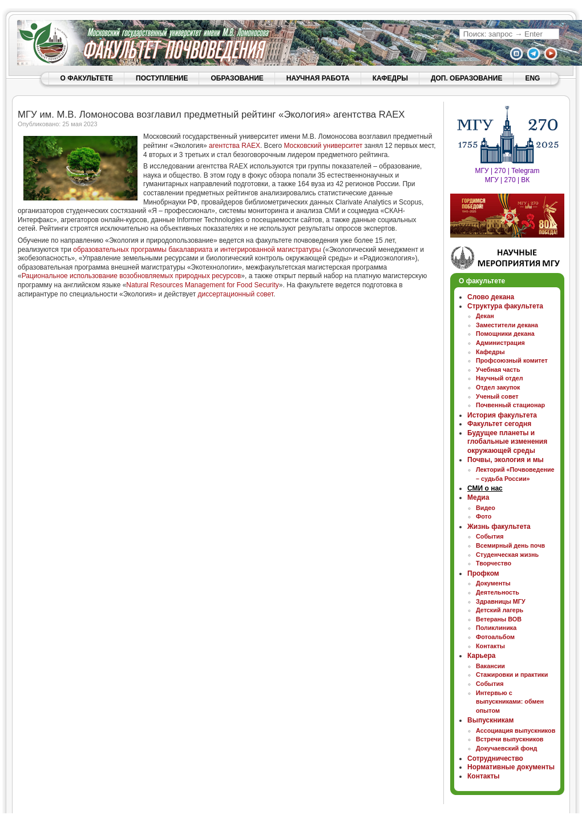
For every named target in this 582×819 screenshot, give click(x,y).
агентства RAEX (234, 146)
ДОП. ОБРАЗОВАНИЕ (466, 78)
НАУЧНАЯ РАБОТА (318, 78)
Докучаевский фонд (506, 748)
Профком (483, 573)
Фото (483, 516)
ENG (532, 78)
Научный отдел (499, 378)
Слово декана (490, 297)
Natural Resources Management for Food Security (202, 285)
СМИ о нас (485, 488)
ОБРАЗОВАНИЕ (237, 78)
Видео (485, 507)
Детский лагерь (499, 610)
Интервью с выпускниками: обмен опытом (510, 701)
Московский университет (323, 146)
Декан (485, 315)
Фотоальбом (495, 636)
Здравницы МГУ (501, 601)
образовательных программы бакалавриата (142, 250)
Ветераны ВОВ (499, 619)
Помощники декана (505, 333)
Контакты (490, 646)
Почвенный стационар (510, 405)
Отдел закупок (498, 387)
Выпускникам (490, 720)
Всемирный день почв (510, 545)
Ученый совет (497, 396)
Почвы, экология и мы (505, 460)
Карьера (481, 656)
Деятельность (497, 592)
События (490, 536)
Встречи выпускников (510, 739)
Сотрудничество (495, 758)
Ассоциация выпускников (515, 730)
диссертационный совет (235, 294)
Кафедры (490, 351)
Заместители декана (507, 325)
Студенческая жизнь (507, 554)
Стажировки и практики (512, 674)
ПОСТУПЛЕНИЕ (162, 78)
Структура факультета (505, 306)
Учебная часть (498, 369)
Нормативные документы (511, 767)
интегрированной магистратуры (270, 250)
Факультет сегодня (499, 424)
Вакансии (490, 666)
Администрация (500, 342)
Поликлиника (496, 627)
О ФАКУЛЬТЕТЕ (86, 78)
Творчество (493, 563)
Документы (493, 583)
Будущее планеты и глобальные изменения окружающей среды (507, 442)
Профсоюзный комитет (512, 360)
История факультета (502, 415)
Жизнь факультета (499, 527)
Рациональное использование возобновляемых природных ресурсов (131, 276)
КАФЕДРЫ (390, 78)
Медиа (478, 497)
